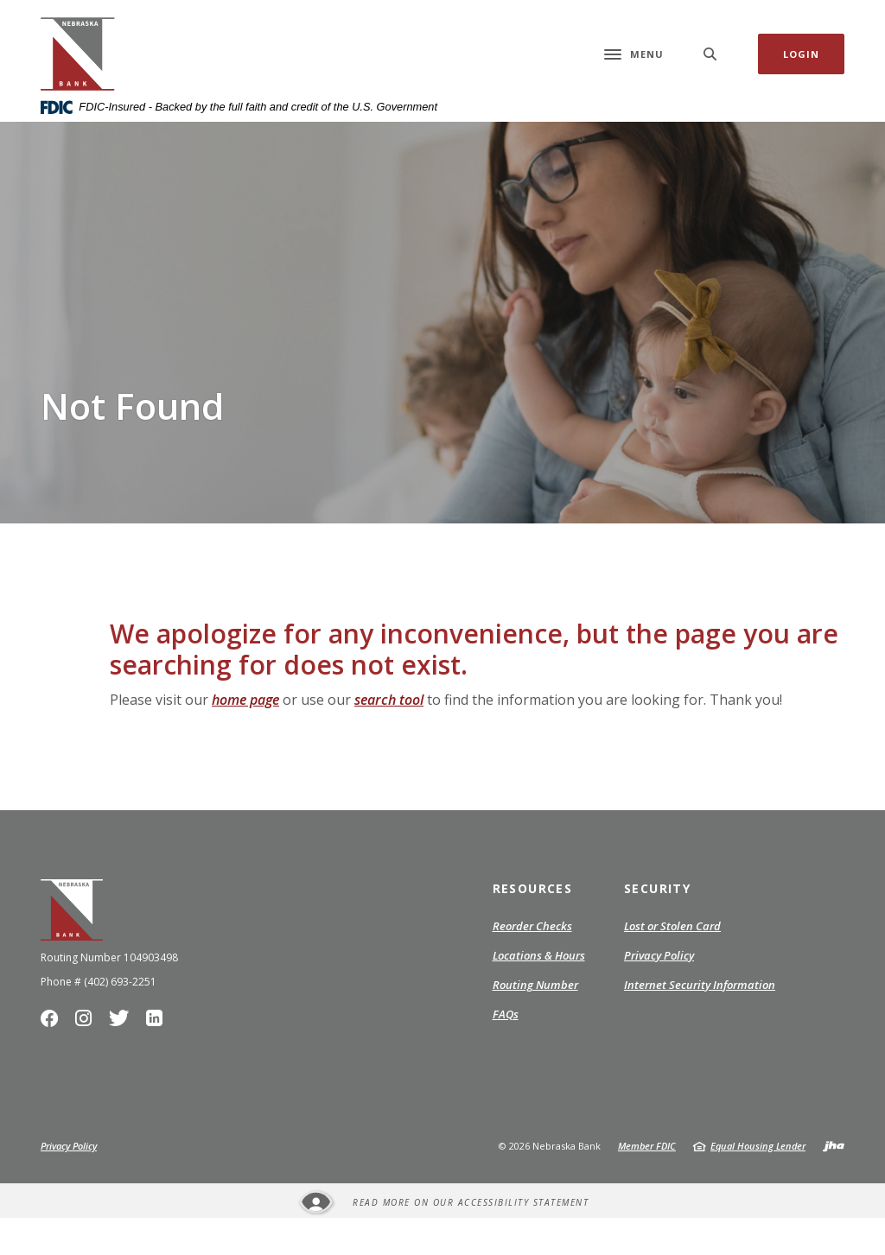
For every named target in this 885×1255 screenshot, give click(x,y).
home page (245, 736)
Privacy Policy (659, 993)
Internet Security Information (699, 1022)
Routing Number (535, 1022)
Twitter (122, 1059)
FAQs (506, 1051)
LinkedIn (156, 1059)
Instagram (86, 1059)
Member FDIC (647, 1182)
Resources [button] (533, 925)
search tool (388, 736)
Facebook (53, 1059)
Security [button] (657, 925)
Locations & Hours (539, 992)
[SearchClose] (710, 73)
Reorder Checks (532, 964)
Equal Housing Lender (757, 1182)
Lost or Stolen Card (672, 963)
